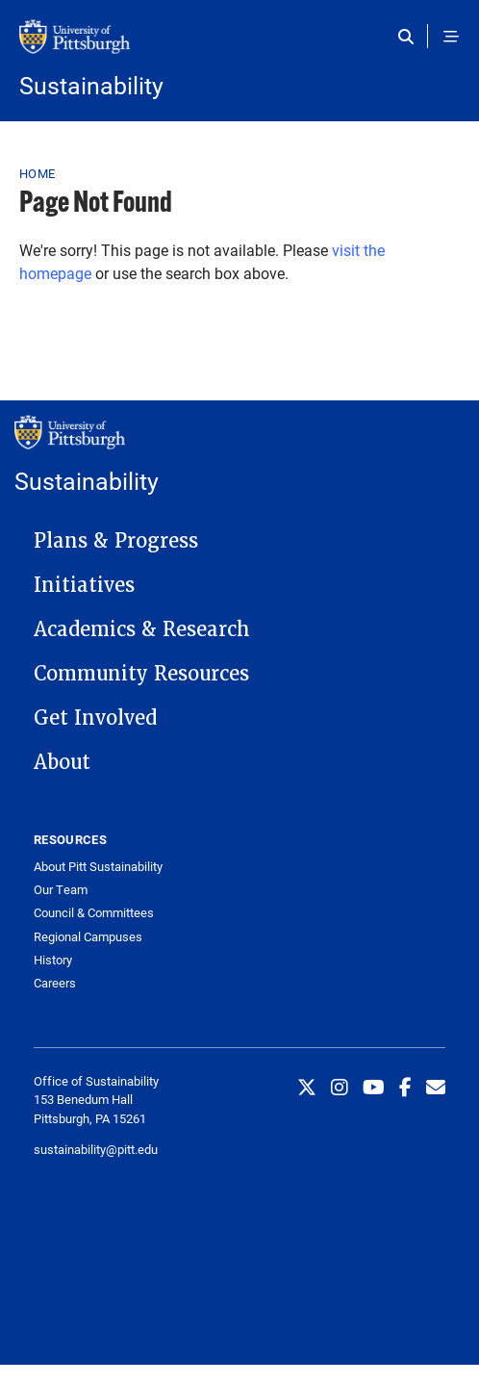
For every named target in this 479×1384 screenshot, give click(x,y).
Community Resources (141, 673)
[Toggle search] (410, 36)
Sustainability (91, 85)
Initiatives (84, 585)
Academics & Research (142, 629)
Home (37, 173)
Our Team (61, 890)
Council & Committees (94, 913)
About (62, 762)
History (53, 960)
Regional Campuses (88, 937)
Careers (55, 983)
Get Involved (95, 717)
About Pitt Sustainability (98, 867)
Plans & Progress (116, 540)
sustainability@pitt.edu (96, 1149)
